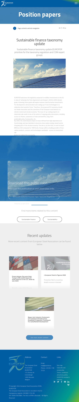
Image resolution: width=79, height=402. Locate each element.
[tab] (36, 28)
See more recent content (39, 340)
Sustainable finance (29, 222)
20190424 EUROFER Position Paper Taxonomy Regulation (34, 199)
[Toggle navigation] (76, 3)
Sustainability (52, 222)
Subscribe (60, 376)
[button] (36, 28)
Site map (59, 373)
